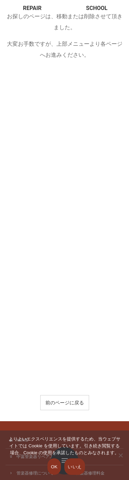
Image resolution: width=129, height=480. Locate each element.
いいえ (75, 466)
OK (54, 466)
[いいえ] (120, 460)
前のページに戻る (64, 402)
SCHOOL (96, 8)
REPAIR (32, 8)
